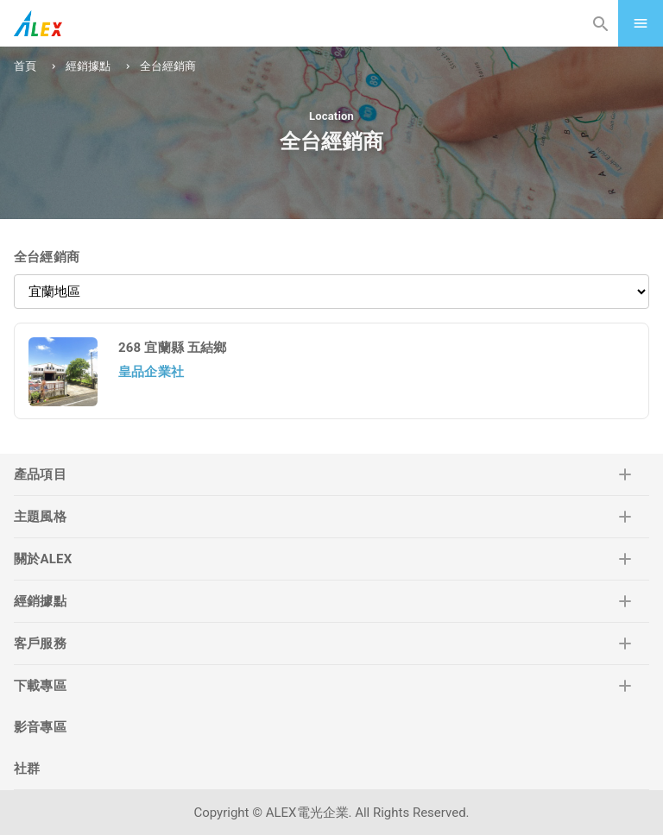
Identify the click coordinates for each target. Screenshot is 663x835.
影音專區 (40, 727)
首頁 (25, 66)
